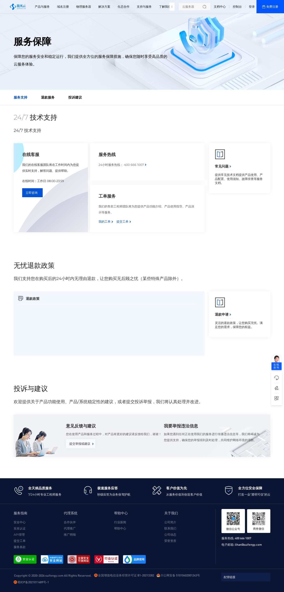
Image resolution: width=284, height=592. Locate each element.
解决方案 (104, 7)
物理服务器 (83, 7)
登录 (252, 7)
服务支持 (20, 97)
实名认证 (20, 528)
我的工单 (105, 221)
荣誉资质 (170, 541)
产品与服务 (42, 7)
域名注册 (63, 7)
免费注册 (272, 7)
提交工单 (122, 221)
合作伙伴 (70, 522)
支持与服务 (144, 7)
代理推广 (70, 528)
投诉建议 (75, 97)
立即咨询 (32, 193)
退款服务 (48, 97)
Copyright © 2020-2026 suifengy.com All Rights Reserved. (53, 575)
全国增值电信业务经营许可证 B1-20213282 (126, 575)
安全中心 (20, 522)
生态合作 (124, 7)
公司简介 (170, 522)
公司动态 (170, 535)
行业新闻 (120, 522)
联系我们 (170, 528)
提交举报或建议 (79, 444)
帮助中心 (120, 528)
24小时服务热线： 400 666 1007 (121, 165)
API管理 (19, 535)
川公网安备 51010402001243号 (180, 575)
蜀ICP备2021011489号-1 (33, 582)
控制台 (237, 7)
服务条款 (20, 547)
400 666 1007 (243, 538)
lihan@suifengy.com (248, 544)
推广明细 (70, 535)
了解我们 (165, 7)
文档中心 (220, 7)
